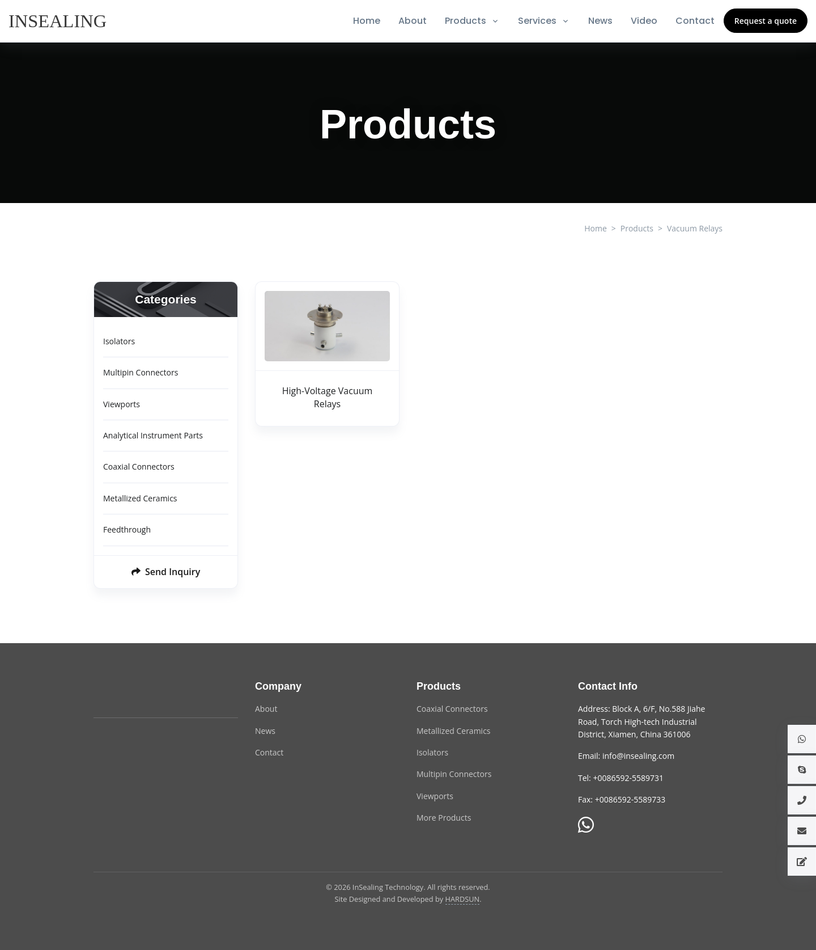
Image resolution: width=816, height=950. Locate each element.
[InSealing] (58, 21)
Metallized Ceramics (140, 498)
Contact (695, 20)
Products (465, 20)
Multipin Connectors (140, 372)
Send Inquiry (166, 571)
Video (644, 20)
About (412, 20)
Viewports (121, 404)
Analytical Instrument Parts (153, 435)
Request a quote (765, 20)
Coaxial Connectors (139, 466)
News (600, 20)
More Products (443, 817)
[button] (802, 739)
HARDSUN (462, 899)
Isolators (119, 341)
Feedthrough (127, 529)
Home (366, 20)
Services (537, 20)
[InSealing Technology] (139, 693)
